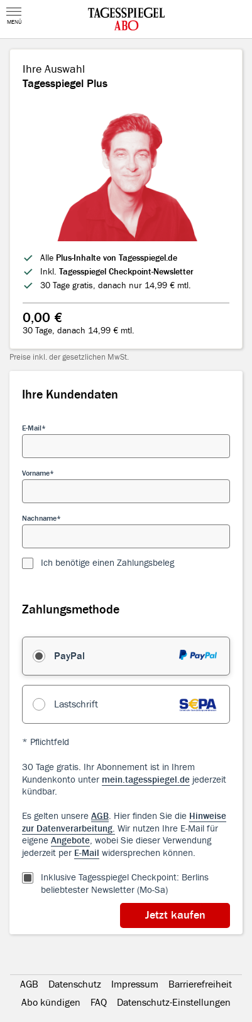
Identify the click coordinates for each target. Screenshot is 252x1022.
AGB (29, 984)
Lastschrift (76, 704)
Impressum (134, 984)
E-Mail (31, 428)
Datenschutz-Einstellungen (174, 1002)
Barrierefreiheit (200, 984)
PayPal (69, 656)
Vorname (36, 473)
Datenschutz (74, 984)
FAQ (98, 1002)
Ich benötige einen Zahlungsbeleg (107, 563)
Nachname (39, 518)
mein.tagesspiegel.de (146, 779)
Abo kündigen (50, 1002)
